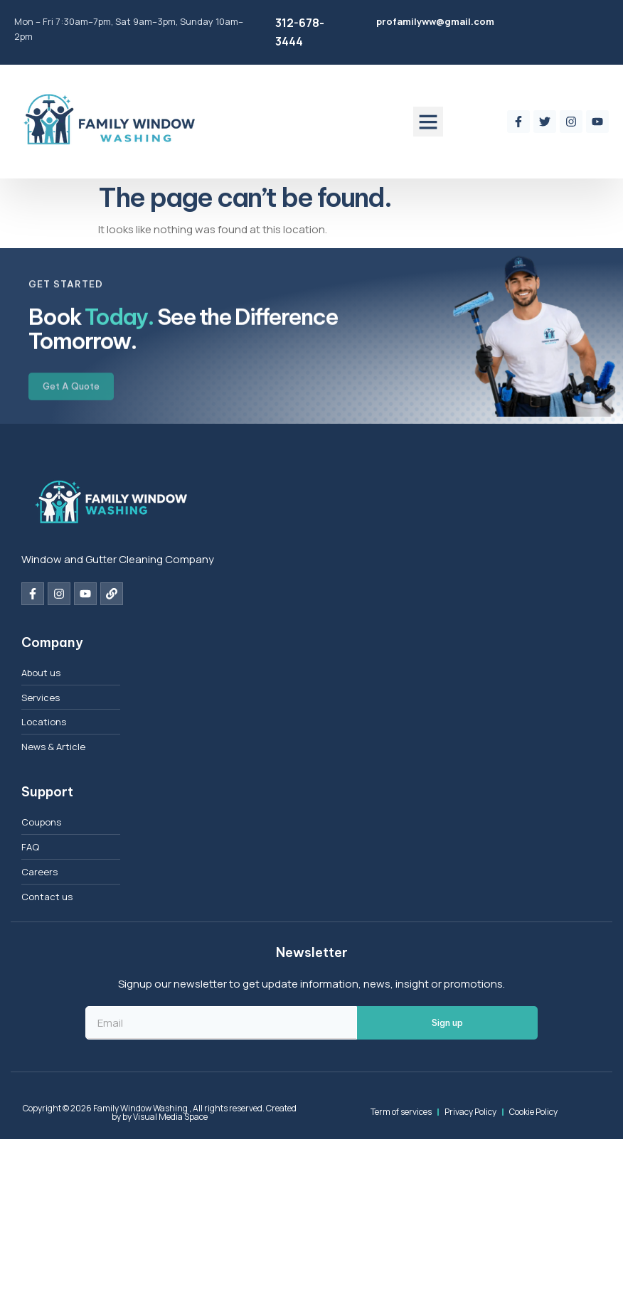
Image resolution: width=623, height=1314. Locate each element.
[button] (428, 122)
